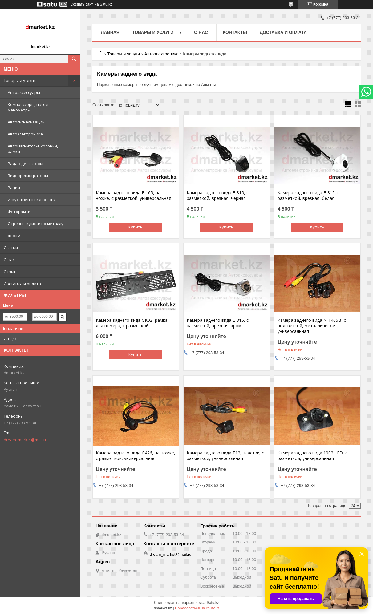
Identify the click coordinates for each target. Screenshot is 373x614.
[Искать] (74, 58)
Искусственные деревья (32, 199)
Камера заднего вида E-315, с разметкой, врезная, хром (218, 323)
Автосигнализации (26, 122)
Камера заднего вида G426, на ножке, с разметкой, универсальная (135, 455)
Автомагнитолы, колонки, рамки (33, 148)
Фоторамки (19, 211)
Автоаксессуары (24, 92)
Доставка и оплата (22, 283)
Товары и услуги (19, 80)
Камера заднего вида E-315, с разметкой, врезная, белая (308, 195)
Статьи (11, 247)
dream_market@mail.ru (25, 439)
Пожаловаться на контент (197, 608)
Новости (12, 235)
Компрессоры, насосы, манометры (29, 107)
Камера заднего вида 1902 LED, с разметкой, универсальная (312, 455)
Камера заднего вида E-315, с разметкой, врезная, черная (218, 195)
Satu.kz (213, 602)
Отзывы (12, 271)
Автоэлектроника (25, 134)
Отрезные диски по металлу (35, 223)
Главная (109, 32)
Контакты (235, 32)
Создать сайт (82, 4)
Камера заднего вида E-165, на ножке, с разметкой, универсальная (133, 195)
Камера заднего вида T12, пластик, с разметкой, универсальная (225, 455)
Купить (135, 227)
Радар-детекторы (25, 163)
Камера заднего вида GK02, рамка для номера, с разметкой (132, 323)
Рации (14, 187)
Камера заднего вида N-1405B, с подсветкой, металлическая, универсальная (312, 325)
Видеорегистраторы (28, 175)
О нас (9, 259)
